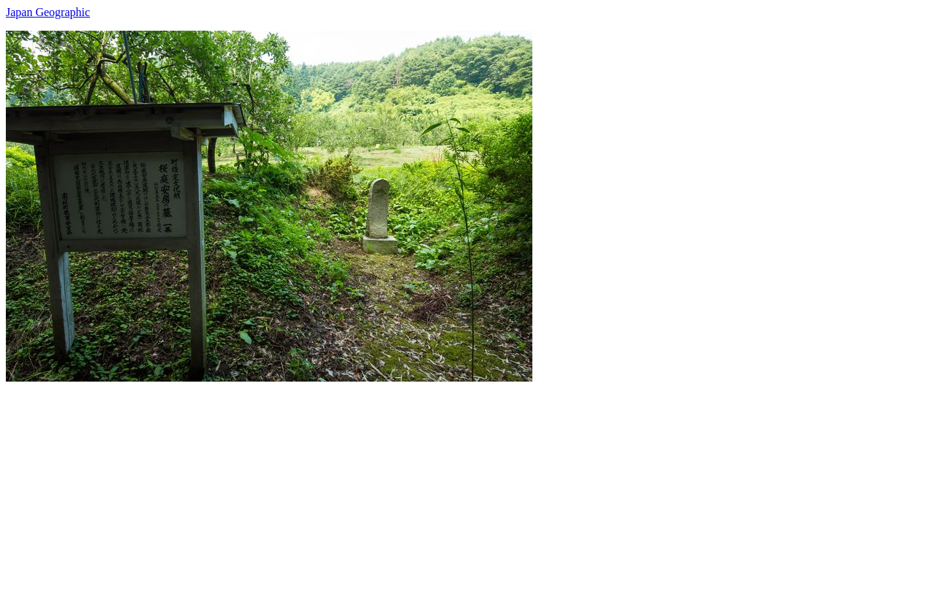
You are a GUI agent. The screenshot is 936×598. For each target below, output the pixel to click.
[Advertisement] (444, 484)
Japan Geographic (48, 12)
